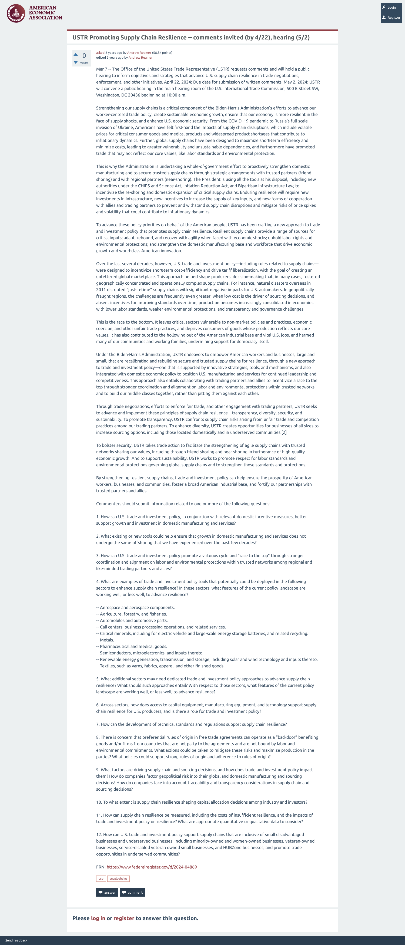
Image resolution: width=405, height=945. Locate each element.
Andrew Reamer (139, 52)
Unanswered (100, 15)
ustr (101, 878)
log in (98, 918)
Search (188, 15)
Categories (140, 15)
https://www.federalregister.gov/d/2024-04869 (152, 866)
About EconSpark (226, 15)
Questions (77, 15)
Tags (121, 15)
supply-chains (118, 878)
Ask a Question (165, 15)
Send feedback (16, 940)
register (123, 918)
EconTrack (252, 15)
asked (100, 52)
